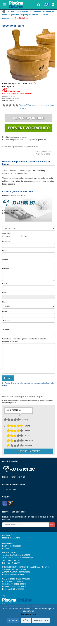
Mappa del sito (8, 543)
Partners (5, 548)
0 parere (23, 105)
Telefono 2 (6, 330)
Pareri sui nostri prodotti (11, 546)
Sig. (25, 236)
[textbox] (28, 287)
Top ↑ (4, 595)
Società (5, 259)
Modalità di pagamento (11, 538)
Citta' (4, 293)
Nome (4, 250)
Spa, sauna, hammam (19, 11)
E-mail (5, 311)
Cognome (6, 241)
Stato (4, 302)
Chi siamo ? (7, 535)
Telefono (6, 320)
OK (51, 525)
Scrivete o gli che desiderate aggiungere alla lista (24, 340)
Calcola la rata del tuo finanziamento (17, 93)
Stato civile (6, 233)
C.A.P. (4, 283)
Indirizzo (5, 269)
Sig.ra (7, 236)
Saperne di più (28, 614)
